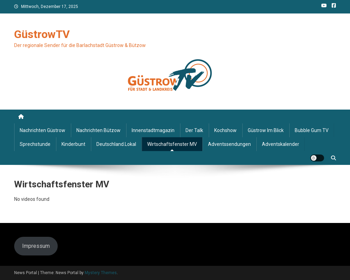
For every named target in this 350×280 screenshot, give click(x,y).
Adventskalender (280, 144)
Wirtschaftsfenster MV (172, 144)
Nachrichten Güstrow (42, 130)
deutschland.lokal (116, 144)
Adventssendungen (229, 144)
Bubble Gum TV (312, 130)
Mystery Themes (101, 272)
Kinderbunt (73, 144)
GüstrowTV (42, 34)
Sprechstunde (35, 144)
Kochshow (225, 130)
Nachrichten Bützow (98, 130)
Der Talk (194, 130)
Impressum (36, 246)
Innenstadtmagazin (153, 130)
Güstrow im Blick (266, 130)
